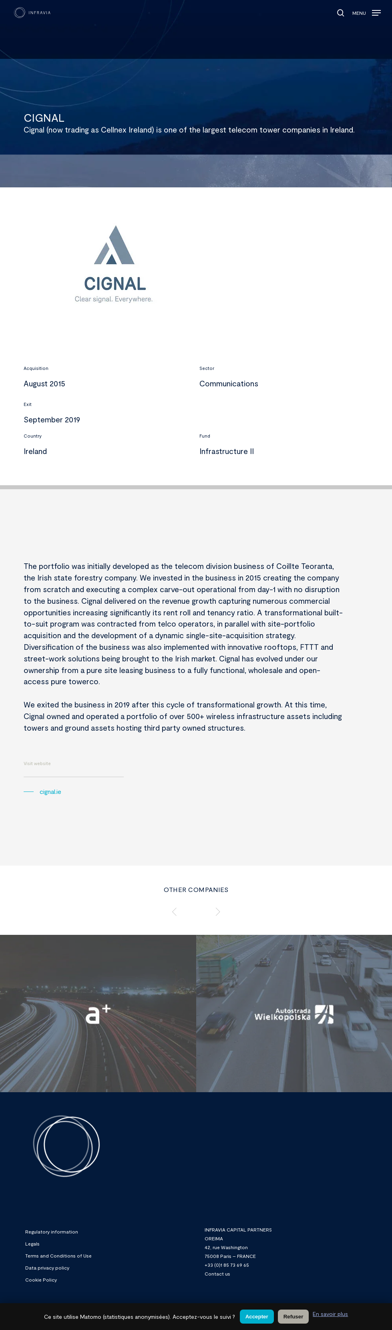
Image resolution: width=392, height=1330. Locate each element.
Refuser (293, 1317)
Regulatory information (51, 1231)
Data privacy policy (47, 1267)
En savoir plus (330, 1313)
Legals (32, 1243)
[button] (366, 10)
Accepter (256, 1317)
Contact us (217, 1273)
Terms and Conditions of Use (58, 1255)
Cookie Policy (41, 1279)
